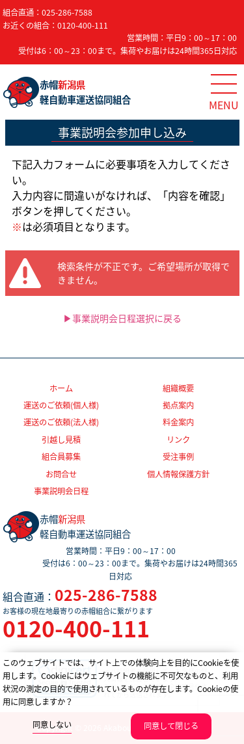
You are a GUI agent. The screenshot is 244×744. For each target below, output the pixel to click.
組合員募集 (61, 456)
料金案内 (178, 422)
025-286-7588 (67, 12)
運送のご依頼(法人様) (61, 422)
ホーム (61, 388)
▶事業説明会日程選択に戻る (122, 318)
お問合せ (61, 474)
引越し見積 (61, 439)
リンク (178, 439)
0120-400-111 (82, 25)
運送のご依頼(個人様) (61, 405)
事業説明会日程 (61, 491)
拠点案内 (178, 405)
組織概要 (178, 388)
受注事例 (178, 456)
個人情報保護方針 (178, 474)
